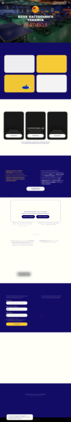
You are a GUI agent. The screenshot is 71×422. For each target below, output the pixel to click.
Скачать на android (28, 216)
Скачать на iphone (42, 216)
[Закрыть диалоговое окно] (69, 2)
